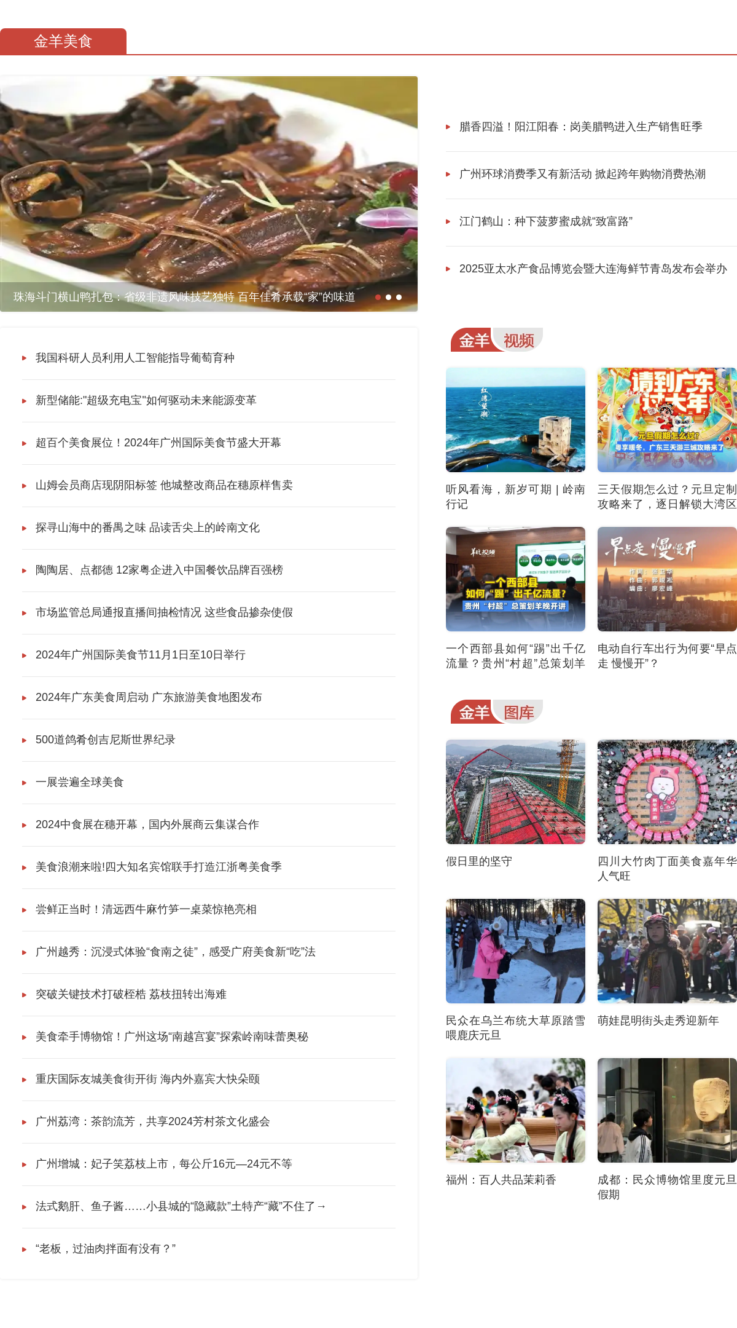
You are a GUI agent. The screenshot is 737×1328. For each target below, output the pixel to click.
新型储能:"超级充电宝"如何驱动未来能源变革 (146, 400)
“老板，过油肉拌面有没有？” (106, 1249)
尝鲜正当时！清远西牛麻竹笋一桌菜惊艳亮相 (146, 909)
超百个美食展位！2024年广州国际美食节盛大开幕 (158, 443)
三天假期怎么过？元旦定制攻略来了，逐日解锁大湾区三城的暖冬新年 (667, 504)
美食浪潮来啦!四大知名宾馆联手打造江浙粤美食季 (159, 867)
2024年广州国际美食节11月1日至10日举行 (141, 655)
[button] (378, 297)
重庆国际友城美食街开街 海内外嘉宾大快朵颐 (148, 1079)
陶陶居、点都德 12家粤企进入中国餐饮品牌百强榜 (159, 570)
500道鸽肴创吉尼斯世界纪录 (106, 739)
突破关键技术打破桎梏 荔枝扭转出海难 (131, 994)
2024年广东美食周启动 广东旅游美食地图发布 (149, 697)
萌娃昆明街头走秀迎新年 (658, 1020)
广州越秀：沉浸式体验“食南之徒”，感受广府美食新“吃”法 (176, 952)
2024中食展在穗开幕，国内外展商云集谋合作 (147, 824)
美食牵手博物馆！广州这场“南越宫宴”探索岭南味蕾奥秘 (172, 1036)
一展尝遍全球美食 (80, 782)
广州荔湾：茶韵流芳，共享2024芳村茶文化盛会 (153, 1121)
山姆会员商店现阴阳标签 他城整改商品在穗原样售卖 (164, 485)
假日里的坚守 (479, 861)
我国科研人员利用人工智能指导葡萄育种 (135, 358)
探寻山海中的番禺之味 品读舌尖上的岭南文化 (148, 527)
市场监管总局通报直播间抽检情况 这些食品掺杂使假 (164, 612)
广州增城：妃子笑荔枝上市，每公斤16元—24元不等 (164, 1164)
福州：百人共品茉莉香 (501, 1180)
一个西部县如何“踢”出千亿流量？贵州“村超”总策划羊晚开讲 (515, 663)
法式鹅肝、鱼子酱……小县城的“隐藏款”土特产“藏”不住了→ (181, 1206)
